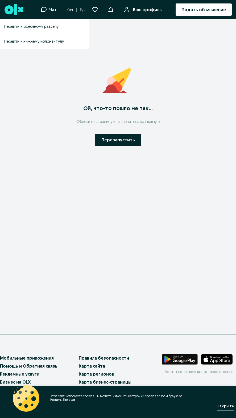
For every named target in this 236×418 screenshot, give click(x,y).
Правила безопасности (104, 358)
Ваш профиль (146, 9)
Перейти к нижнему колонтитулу (34, 41)
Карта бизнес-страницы (105, 382)
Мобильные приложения (27, 358)
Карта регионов (96, 374)
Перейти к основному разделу (31, 26)
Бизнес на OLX (15, 382)
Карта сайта (92, 366)
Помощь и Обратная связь (28, 366)
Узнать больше (62, 400)
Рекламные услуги (19, 374)
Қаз (70, 9)
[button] (110, 9)
